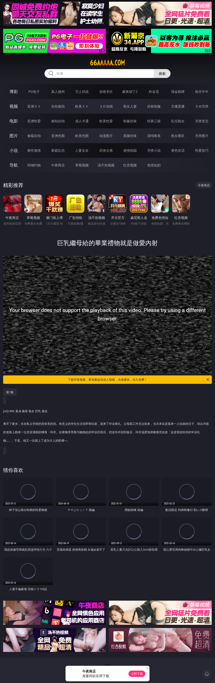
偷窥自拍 (34, 135)
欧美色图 (82, 135)
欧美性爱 (106, 121)
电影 (13, 121)
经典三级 (154, 121)
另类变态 (201, 121)
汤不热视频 (106, 165)
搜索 (162, 73)
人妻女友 (82, 150)
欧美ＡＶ (82, 106)
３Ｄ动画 (106, 106)
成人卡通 (82, 121)
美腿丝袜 (130, 135)
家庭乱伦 (58, 150)
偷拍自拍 (58, 121)
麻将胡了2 (130, 91)
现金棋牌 (178, 91)
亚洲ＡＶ (34, 106)
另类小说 (154, 150)
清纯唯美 (154, 135)
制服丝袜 (130, 121)
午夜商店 (58, 165)
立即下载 (137, 674)
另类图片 (201, 135)
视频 (13, 106)
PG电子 (33, 91)
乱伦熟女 (178, 121)
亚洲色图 (58, 135)
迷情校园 (130, 150)
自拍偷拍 (58, 106)
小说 (13, 150)
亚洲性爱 (34, 121)
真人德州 (58, 91)
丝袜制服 (154, 106)
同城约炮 (34, 165)
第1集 (10, 392)
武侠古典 (106, 150)
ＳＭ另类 (201, 106)
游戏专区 (106, 91)
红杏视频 (130, 165)
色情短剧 (154, 165)
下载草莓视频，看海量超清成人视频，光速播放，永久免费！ (139, 379)
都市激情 (34, 150)
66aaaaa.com (107, 63)
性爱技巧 (201, 150)
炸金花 (154, 91)
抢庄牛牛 (201, 91)
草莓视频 (82, 165)
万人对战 (82, 91)
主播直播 (178, 106)
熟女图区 (178, 135)
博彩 (13, 91)
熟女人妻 (130, 106)
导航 (13, 165)
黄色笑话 (178, 150)
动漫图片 (106, 135)
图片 (13, 135)
